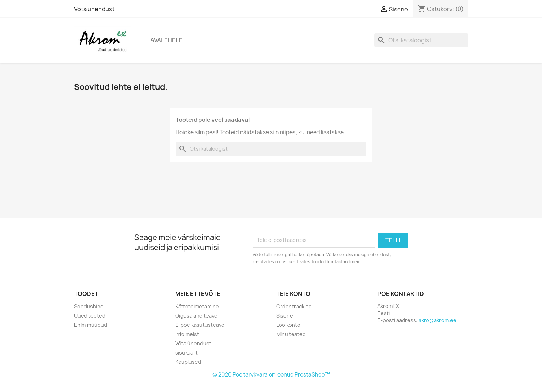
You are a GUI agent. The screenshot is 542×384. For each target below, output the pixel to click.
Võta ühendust (94, 9)
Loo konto (288, 324)
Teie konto (293, 294)
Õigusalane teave (196, 315)
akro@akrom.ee (438, 320)
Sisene (284, 315)
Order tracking (294, 306)
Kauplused (188, 361)
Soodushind (89, 306)
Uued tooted (89, 315)
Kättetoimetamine (197, 306)
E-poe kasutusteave (200, 324)
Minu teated (291, 334)
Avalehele (166, 40)
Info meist (187, 334)
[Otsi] (421, 40)
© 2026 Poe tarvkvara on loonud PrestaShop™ (271, 374)
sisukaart (186, 352)
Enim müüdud (90, 324)
